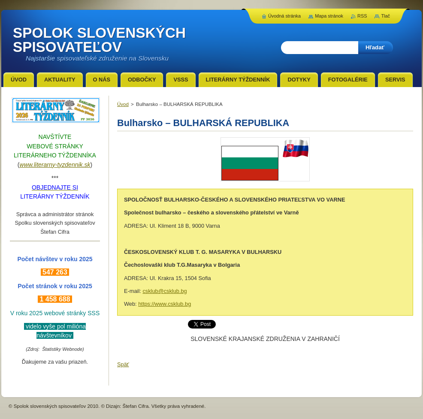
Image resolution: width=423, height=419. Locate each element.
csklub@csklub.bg (164, 291)
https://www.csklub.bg (164, 304)
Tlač (385, 15)
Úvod (123, 104)
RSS (362, 15)
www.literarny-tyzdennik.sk (55, 164)
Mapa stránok (329, 15)
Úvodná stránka (284, 15)
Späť (123, 364)
